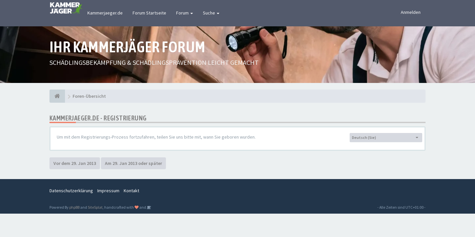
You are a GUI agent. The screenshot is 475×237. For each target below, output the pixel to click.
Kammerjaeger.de (105, 13)
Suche (211, 13)
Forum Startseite (149, 13)
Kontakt (131, 191)
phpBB (74, 207)
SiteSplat (95, 207)
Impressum (108, 191)
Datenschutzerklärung (71, 191)
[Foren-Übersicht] (57, 96)
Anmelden (411, 12)
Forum (184, 13)
